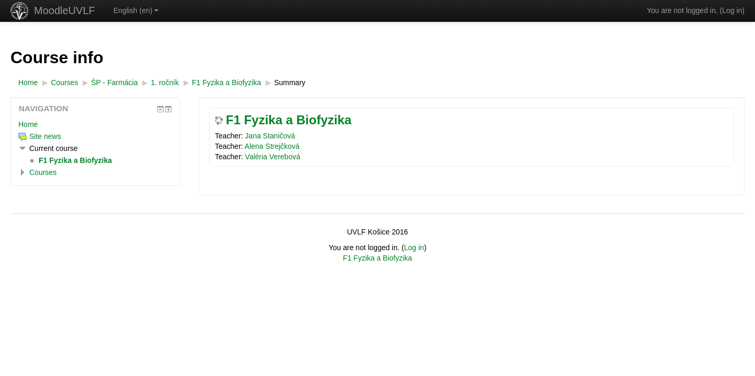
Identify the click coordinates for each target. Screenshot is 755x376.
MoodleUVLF (64, 10)
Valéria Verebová (273, 156)
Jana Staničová (270, 136)
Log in (732, 10)
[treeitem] (95, 124)
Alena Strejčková (272, 146)
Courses (42, 172)
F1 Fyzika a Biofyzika (288, 120)
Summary (289, 82)
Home (28, 124)
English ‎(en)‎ (136, 10)
